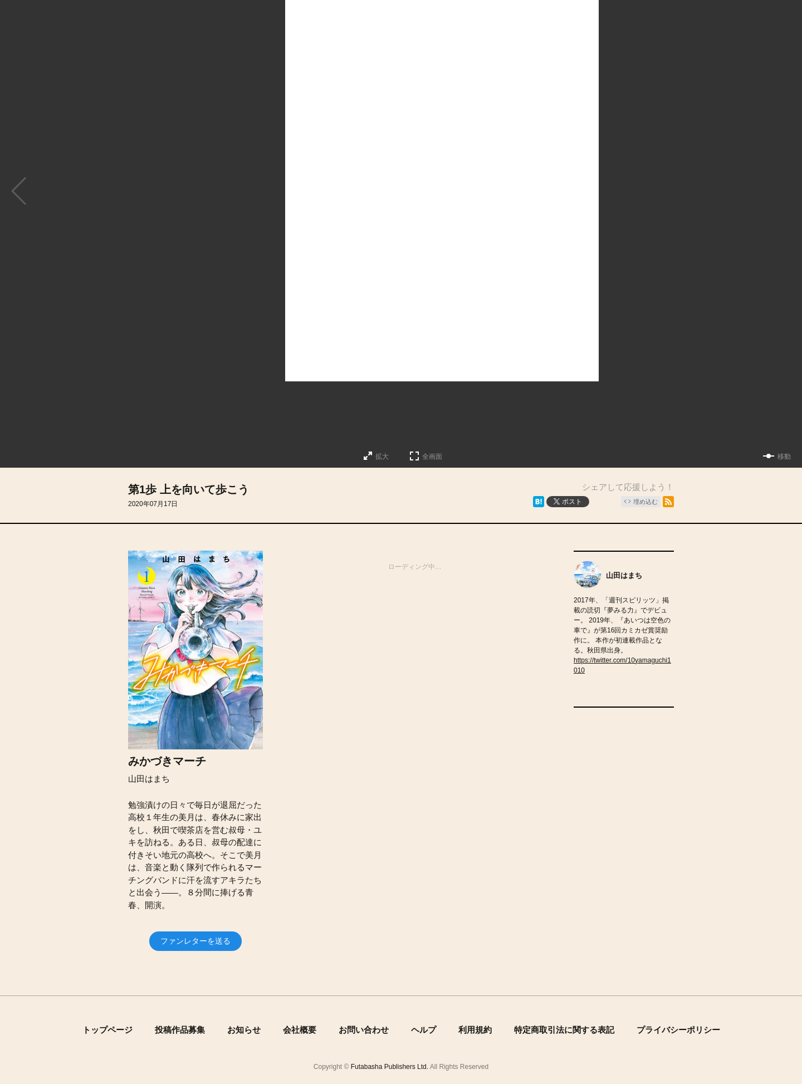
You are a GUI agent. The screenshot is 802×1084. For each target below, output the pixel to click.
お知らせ (244, 1029)
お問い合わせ (364, 1029)
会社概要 (299, 1029)
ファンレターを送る (195, 940)
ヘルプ (423, 1029)
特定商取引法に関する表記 (564, 1029)
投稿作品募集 (180, 1029)
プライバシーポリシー (678, 1029)
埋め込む (645, 501)
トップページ (107, 1029)
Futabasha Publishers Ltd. (389, 1067)
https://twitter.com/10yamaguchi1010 (622, 665)
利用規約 (475, 1029)
